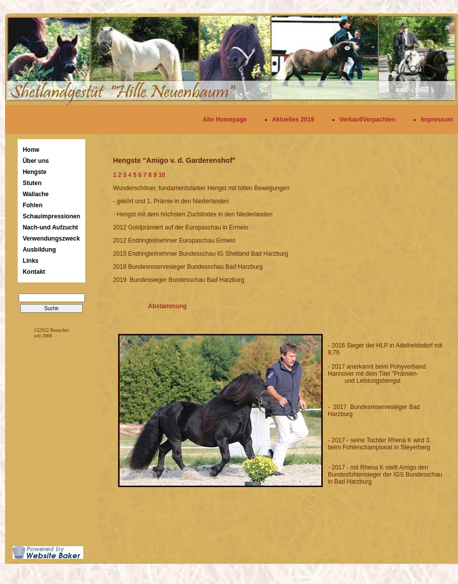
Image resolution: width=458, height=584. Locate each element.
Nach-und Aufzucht (50, 227)
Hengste (34, 172)
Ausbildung (39, 249)
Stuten (32, 183)
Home (31, 149)
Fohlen (32, 205)
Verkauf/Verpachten (367, 119)
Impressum (437, 119)
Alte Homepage (225, 119)
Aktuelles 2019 (293, 119)
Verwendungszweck (51, 238)
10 (161, 175)
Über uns (36, 160)
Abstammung (162, 306)
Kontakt (34, 271)
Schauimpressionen (51, 216)
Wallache (36, 194)
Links (30, 260)
